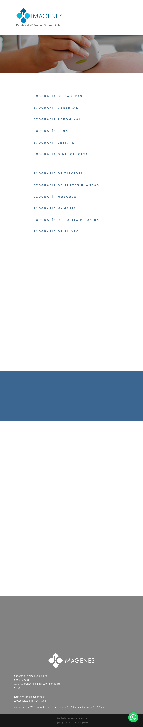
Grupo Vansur (79, 718)
